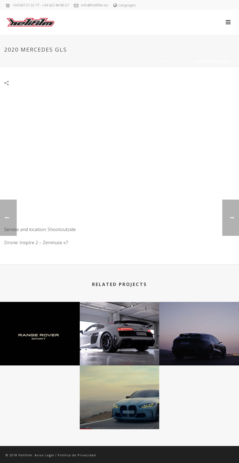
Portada (157, 61)
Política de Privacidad (77, 455)
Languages (124, 5)
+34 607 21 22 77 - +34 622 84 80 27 (41, 5)
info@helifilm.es (94, 5)
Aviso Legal (44, 455)
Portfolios (181, 61)
